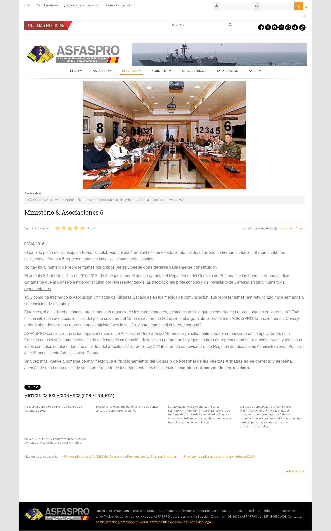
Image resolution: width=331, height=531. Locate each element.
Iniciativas (131, 70)
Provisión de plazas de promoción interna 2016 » (220, 456)
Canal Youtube (47, 5)
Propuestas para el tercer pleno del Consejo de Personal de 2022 (53, 408)
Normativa (161, 70)
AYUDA (255, 70)
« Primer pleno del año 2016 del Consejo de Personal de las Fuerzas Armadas (120, 456)
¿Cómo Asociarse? (118, 5)
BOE (27, 5)
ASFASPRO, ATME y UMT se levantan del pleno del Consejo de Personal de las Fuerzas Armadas (55, 441)
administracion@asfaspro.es (117, 522)
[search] (201, 24)
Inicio (76, 70)
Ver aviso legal (201, 522)
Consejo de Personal (98, 200)
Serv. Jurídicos (194, 70)
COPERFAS (158, 200)
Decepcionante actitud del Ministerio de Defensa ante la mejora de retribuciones (127, 408)
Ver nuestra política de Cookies (163, 522)
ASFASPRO (102, 70)
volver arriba (294, 471)
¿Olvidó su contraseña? (81, 5)
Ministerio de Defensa (132, 200)
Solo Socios (227, 70)
